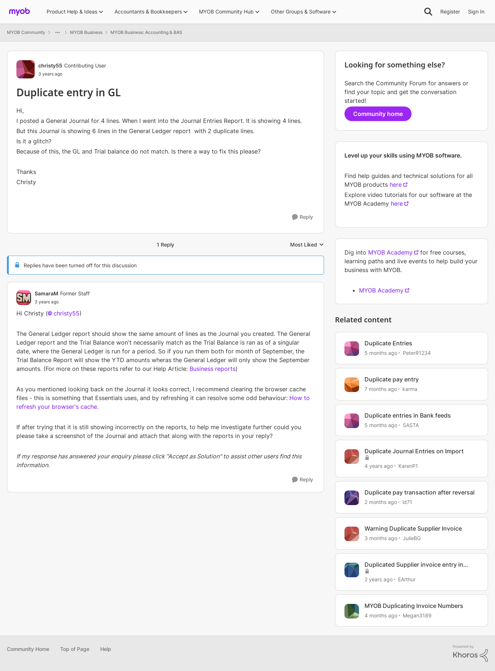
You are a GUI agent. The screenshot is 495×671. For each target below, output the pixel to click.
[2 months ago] (381, 502)
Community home (378, 113)
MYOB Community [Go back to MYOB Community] (26, 32)
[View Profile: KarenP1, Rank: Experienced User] (351, 456)
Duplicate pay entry (392, 379)
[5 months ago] (381, 353)
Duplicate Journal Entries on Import (414, 451)
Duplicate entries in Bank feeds (408, 415)
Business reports (212, 368)
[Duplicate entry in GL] (62, 302)
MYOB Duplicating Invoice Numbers (414, 605)
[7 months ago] (381, 389)
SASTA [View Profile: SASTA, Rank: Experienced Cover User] (411, 425)
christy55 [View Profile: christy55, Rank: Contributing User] (50, 65)
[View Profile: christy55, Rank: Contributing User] (25, 69)
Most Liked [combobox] (307, 244)
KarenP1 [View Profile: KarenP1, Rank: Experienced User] (408, 466)
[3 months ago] (381, 538)
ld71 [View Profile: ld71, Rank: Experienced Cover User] (407, 502)
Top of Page (74, 649)
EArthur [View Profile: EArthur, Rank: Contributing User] (407, 579)
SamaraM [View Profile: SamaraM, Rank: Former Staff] (46, 293)
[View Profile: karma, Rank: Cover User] (351, 384)
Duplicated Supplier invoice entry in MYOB (414, 565)
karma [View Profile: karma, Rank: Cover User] (409, 389)
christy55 (66, 313)
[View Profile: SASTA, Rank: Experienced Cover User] (351, 421)
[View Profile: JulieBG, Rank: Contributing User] (351, 534)
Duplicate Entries (388, 343)
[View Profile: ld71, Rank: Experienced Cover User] (351, 497)
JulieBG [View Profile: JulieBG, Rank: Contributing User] (412, 538)
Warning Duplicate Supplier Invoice (413, 528)
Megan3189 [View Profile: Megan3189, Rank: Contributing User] (417, 615)
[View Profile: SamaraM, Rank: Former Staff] (23, 297)
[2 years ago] (379, 579)
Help (105, 649)
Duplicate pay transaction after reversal (420, 492)
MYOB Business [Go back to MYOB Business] (86, 32)
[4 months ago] (381, 615)
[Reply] (303, 217)
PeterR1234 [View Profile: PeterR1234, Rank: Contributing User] (417, 353)
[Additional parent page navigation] (57, 32)
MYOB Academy (390, 252)
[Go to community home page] (19, 11)
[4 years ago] (379, 466)
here (396, 184)
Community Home (28, 649)
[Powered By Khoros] (470, 653)
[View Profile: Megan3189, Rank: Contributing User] (351, 611)
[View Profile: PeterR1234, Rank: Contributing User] (351, 348)
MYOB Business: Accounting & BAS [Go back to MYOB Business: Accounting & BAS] (146, 32)
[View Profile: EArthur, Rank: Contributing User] (351, 570)
